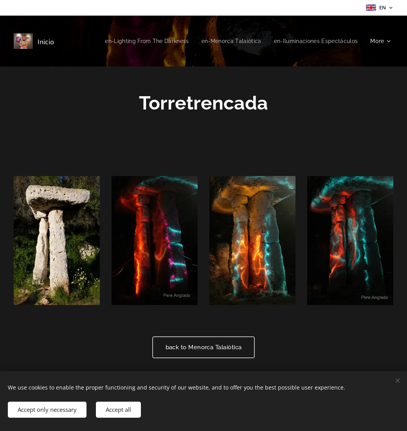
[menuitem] (140, 41)
